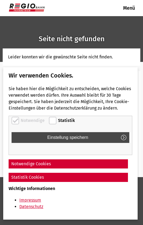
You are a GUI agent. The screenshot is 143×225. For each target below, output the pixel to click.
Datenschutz (31, 206)
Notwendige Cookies (31, 163)
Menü (129, 8)
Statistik (66, 120)
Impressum (30, 200)
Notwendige (33, 120)
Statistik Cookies (27, 177)
